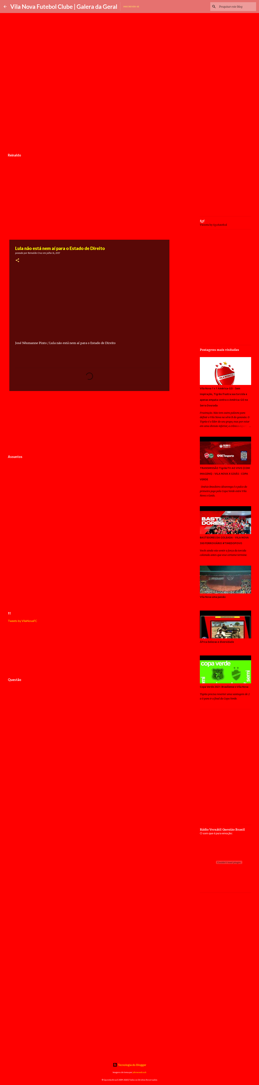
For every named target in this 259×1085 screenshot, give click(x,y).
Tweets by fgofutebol (213, 225)
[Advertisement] (89, 123)
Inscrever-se (131, 6)
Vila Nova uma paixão (213, 597)
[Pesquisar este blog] (237, 6)
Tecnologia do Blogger (129, 1064)
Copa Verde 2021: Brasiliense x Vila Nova (224, 686)
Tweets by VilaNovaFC (22, 620)
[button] (17, 260)
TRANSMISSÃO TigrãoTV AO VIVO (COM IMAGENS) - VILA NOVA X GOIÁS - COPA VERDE (225, 474)
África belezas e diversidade (217, 641)
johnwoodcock (139, 1072)
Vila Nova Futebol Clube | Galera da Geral (63, 6)
